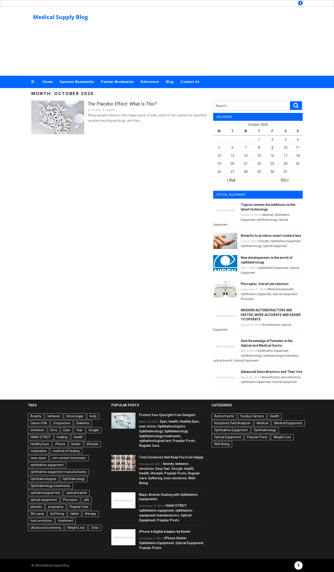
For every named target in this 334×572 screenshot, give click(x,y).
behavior (54, 416)
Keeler (76, 444)
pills (86, 500)
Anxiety (36, 416)
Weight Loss (76, 527)
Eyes (66, 430)
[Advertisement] (214, 39)
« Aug (231, 179)
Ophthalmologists (43, 479)
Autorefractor (271, 324)
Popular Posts (184, 441)
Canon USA (38, 423)
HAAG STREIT (40, 437)
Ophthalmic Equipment (285, 241)
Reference (150, 82)
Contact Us (189, 82)
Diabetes (82, 423)
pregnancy (56, 507)
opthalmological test (45, 493)
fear (79, 430)
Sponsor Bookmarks (77, 82)
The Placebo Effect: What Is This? (122, 104)
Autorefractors (291, 377)
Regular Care (79, 507)
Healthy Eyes (39, 444)
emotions (37, 430)
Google (264, 241)
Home (48, 82)
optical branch (222, 360)
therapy (90, 514)
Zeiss (95, 527)
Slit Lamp (37, 514)
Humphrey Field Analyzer (232, 423)
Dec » (285, 179)
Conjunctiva (61, 423)
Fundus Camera (252, 416)
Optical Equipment (275, 246)
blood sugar (75, 416)
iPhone (60, 444)
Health (144, 473)
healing (62, 437)
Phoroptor (247, 299)
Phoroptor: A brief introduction (265, 284)
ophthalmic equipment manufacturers (58, 472)
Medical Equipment (280, 289)
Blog (169, 82)
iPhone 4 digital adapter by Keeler (165, 531)
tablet (74, 514)
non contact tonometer (69, 458)
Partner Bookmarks (117, 82)
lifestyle (92, 444)
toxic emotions (41, 521)
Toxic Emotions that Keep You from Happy (171, 457)
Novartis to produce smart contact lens (271, 235)
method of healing (66, 451)
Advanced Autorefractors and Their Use (271, 372)
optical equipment (43, 500)
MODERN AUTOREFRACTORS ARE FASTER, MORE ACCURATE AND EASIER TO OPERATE (271, 314)
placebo (36, 507)
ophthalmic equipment (256, 382)
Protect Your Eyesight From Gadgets (167, 415)
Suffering (57, 514)
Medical (267, 215)
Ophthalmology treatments (280, 355)
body (93, 416)
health (78, 437)
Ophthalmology (267, 219)
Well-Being (222, 444)
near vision (38, 458)
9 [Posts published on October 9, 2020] (272, 147)
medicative (38, 451)
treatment (65, 521)
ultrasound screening (45, 527)
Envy (53, 430)
